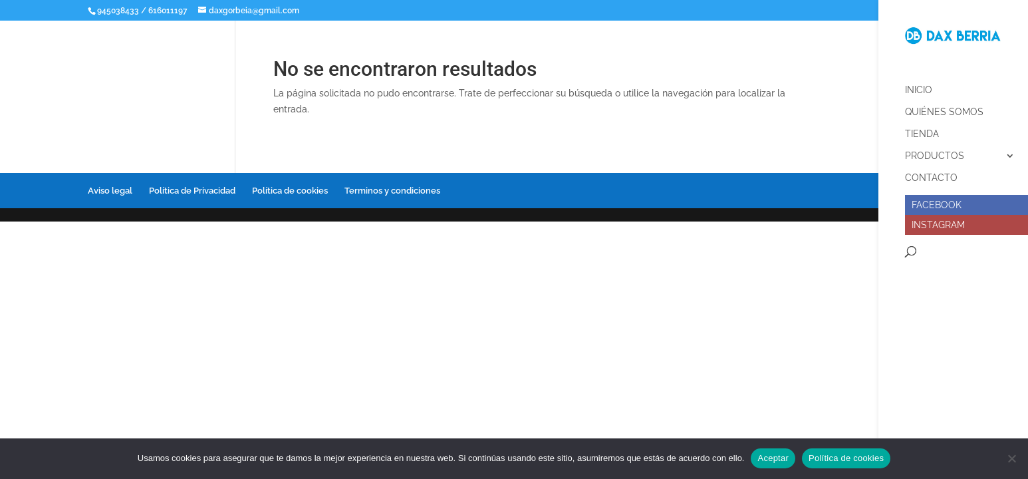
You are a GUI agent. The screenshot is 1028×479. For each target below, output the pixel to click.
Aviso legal (110, 191)
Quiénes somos (944, 107)
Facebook (937, 199)
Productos (934, 151)
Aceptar (773, 458)
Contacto (931, 173)
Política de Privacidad (192, 191)
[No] (1011, 458)
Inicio (918, 85)
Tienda (922, 129)
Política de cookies (290, 191)
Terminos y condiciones (392, 191)
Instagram (938, 219)
